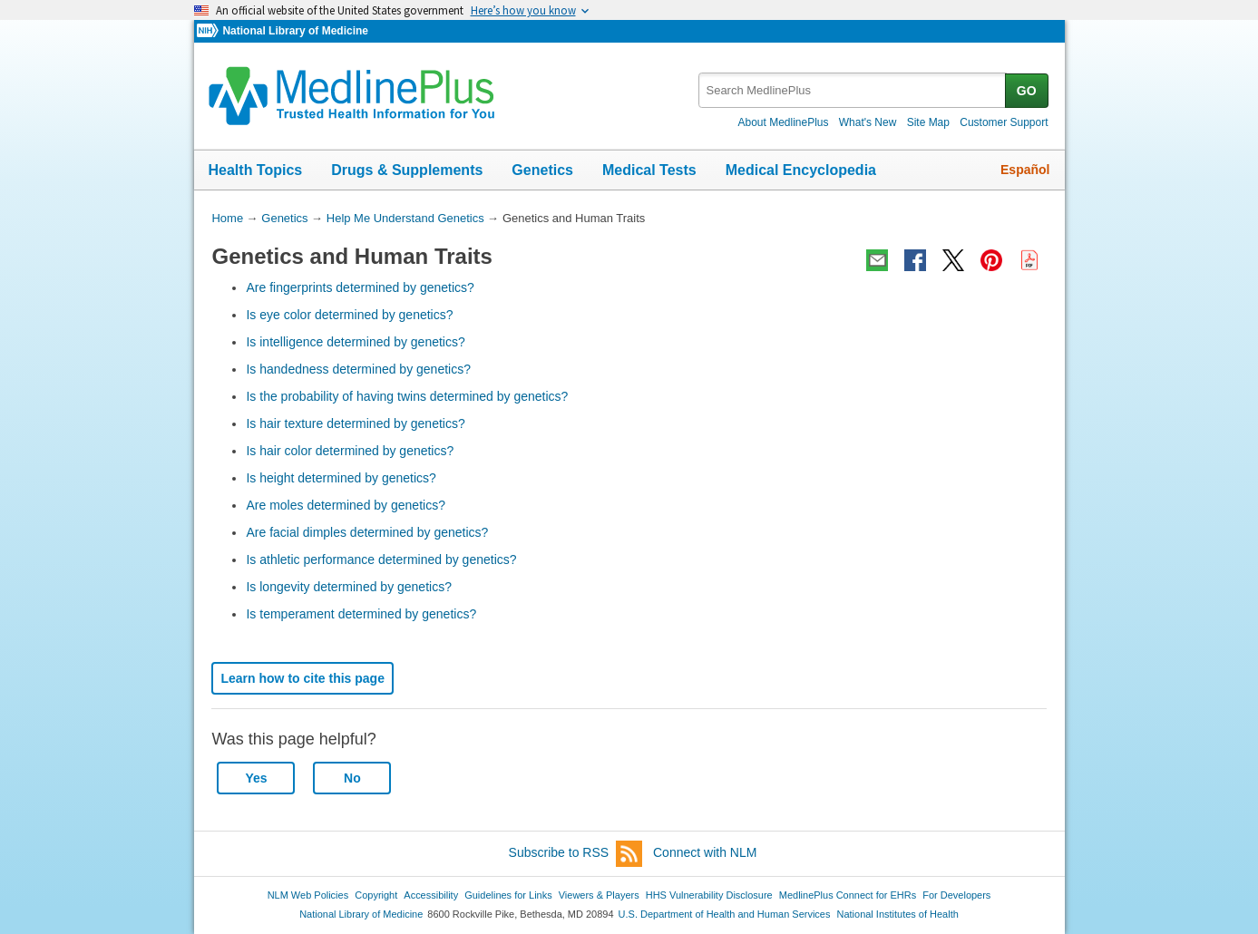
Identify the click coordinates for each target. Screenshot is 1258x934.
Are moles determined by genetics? (345, 505)
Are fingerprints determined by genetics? (359, 287)
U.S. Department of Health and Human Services (725, 914)
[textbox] (853, 90)
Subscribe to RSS (576, 854)
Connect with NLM (704, 852)
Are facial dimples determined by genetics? (367, 532)
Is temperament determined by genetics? (361, 614)
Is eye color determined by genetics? (349, 314)
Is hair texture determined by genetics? (355, 423)
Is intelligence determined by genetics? (355, 342)
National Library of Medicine (294, 30)
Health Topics (256, 170)
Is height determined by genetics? (340, 478)
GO (1027, 90)
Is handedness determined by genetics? (358, 369)
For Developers (956, 895)
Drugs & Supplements (407, 170)
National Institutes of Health (898, 914)
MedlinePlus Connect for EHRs (847, 895)
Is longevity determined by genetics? (348, 586)
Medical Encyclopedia (801, 170)
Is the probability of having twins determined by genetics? (407, 396)
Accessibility (431, 895)
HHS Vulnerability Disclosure (709, 895)
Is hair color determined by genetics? (349, 450)
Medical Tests (649, 170)
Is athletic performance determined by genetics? (381, 559)
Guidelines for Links (507, 895)
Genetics (542, 170)
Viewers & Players (599, 895)
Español (1024, 169)
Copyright (376, 895)
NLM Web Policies (308, 895)
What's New (868, 122)
